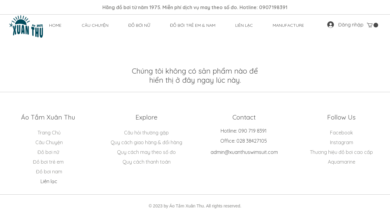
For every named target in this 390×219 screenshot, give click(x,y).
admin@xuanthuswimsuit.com (244, 152)
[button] (139, 25)
